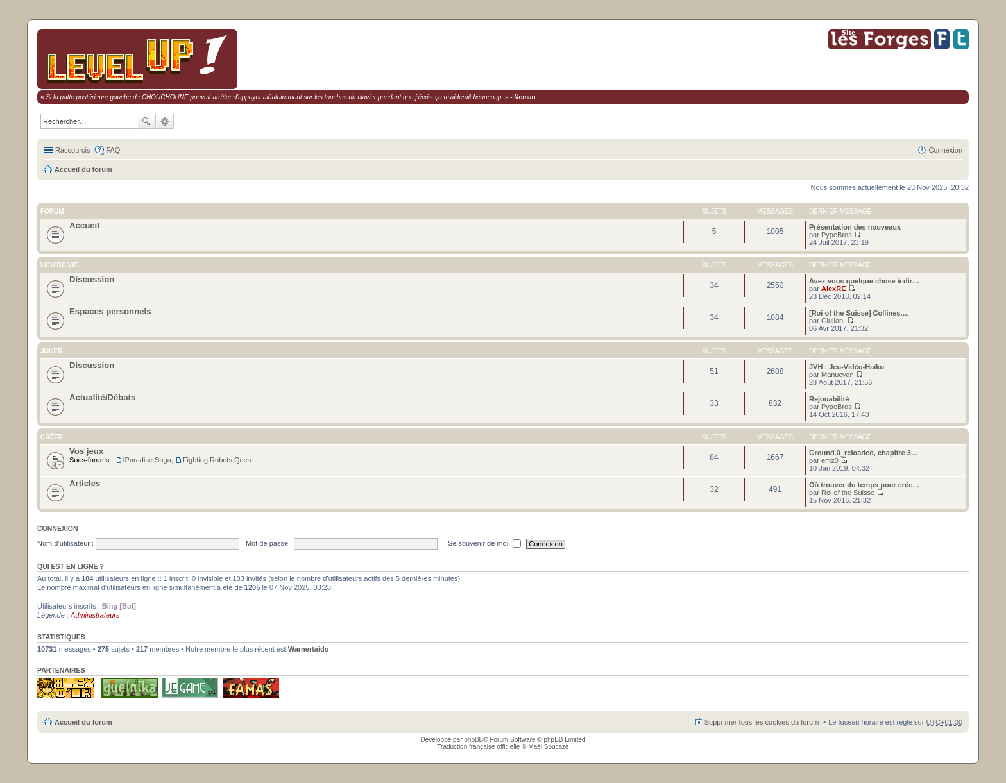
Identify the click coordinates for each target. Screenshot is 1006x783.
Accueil (84, 225)
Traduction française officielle (478, 746)
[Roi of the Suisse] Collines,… (859, 313)
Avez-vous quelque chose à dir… (864, 281)
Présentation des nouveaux (855, 227)
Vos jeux (86, 451)
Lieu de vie (59, 265)
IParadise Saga (147, 460)
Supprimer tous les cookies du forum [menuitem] (761, 722)
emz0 (830, 460)
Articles (84, 483)
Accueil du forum (83, 169)
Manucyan (837, 374)
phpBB (473, 739)
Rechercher (146, 121)
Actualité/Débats (102, 397)
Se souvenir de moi (484, 543)
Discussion (91, 279)
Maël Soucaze (548, 746)
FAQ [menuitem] (113, 150)
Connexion (57, 528)
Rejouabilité (829, 399)
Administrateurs (95, 615)
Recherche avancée (165, 121)
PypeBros (836, 235)
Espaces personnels (110, 311)
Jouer (51, 351)
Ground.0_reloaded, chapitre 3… (863, 453)
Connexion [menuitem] (945, 150)
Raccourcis (72, 150)
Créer (51, 437)
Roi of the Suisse (847, 492)
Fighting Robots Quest (218, 460)
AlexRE (833, 288)
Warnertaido (308, 649)
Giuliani (833, 320)
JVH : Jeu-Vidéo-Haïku (846, 367)
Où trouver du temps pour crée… (864, 485)
